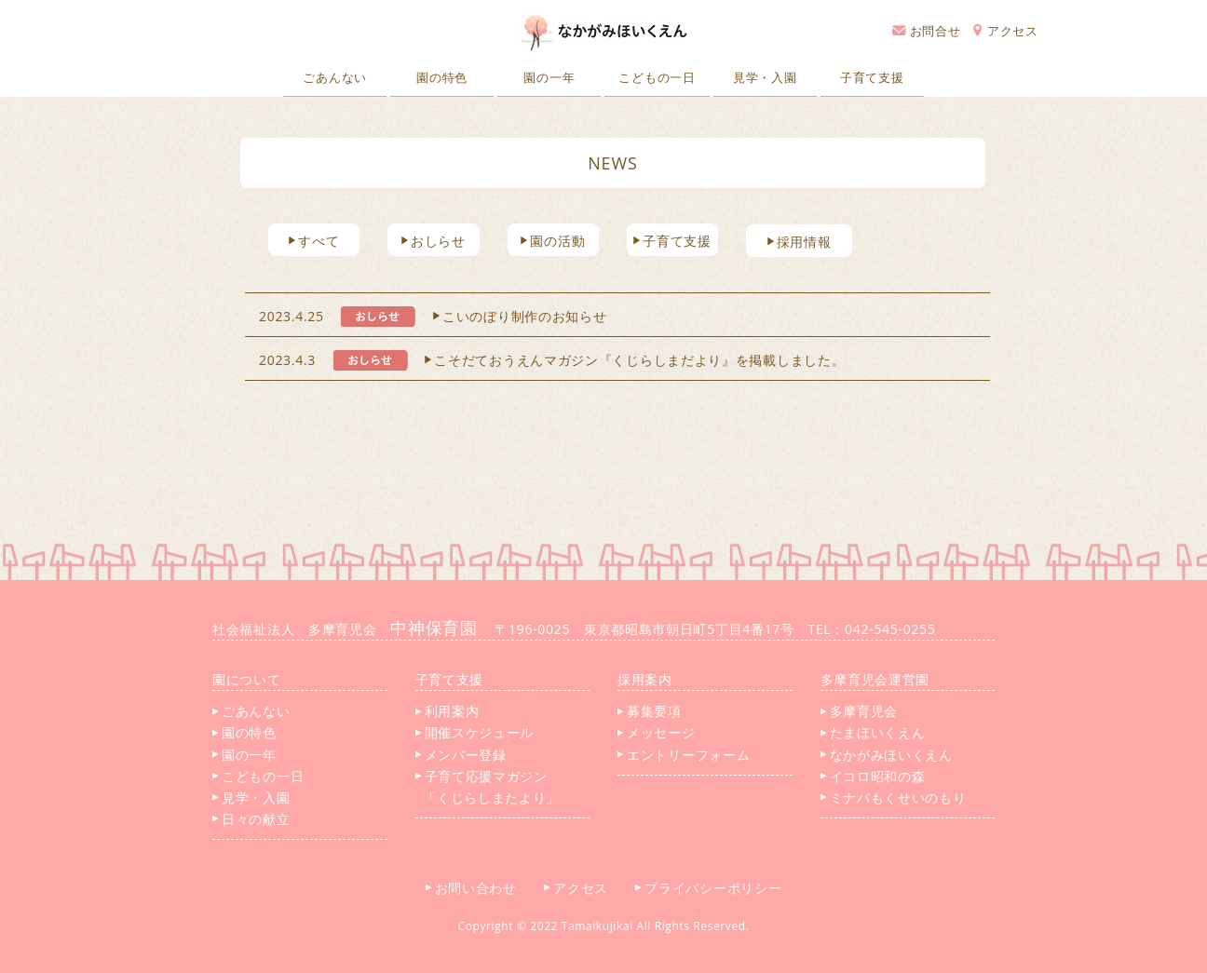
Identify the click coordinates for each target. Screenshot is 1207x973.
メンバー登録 (461, 755)
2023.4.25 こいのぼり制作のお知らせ (432, 316)
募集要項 (649, 711)
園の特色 (442, 77)
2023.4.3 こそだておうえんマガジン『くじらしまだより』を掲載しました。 (552, 360)
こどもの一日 (656, 77)
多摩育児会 (859, 711)
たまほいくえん (873, 732)
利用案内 (447, 711)
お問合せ (926, 30)
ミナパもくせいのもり (893, 797)
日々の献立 (251, 819)
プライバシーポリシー (715, 888)
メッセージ (656, 732)
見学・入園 (765, 77)
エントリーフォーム (683, 755)
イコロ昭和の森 (873, 776)
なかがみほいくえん (886, 755)
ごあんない (335, 77)
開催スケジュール (475, 732)
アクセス (1005, 30)
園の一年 (549, 77)
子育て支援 (872, 77)
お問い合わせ (478, 888)
